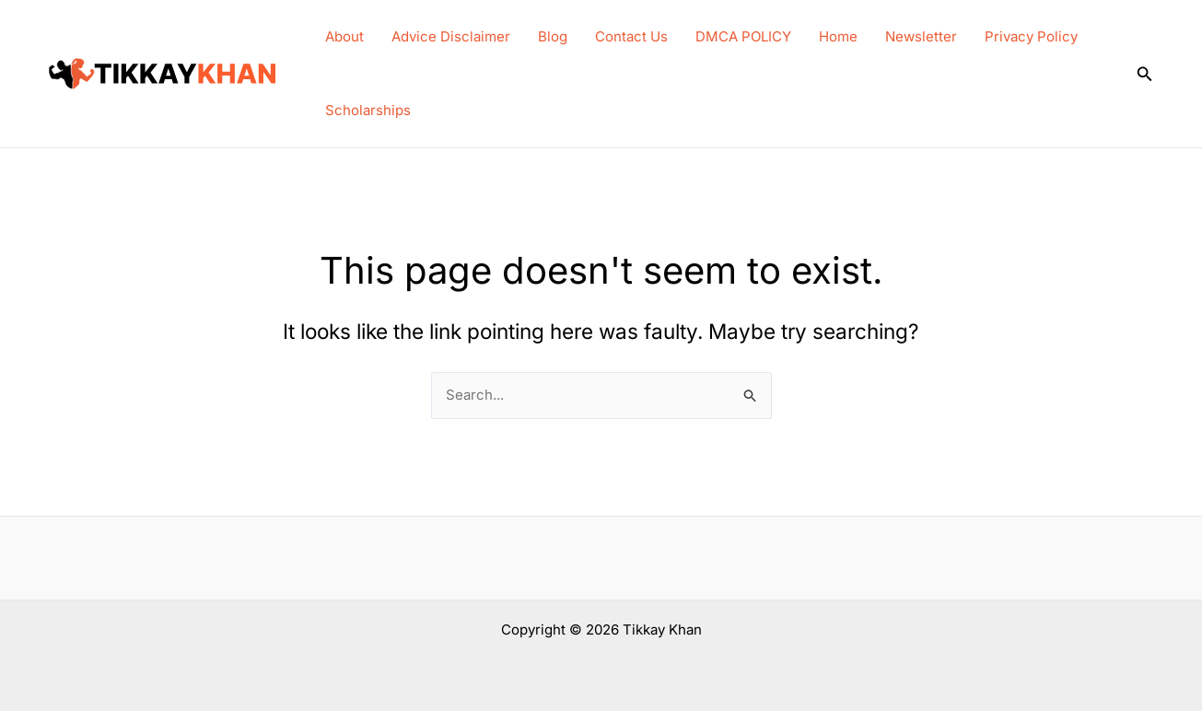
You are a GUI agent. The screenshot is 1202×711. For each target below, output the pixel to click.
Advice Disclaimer (450, 36)
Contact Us (631, 36)
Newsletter (921, 36)
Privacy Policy (1031, 36)
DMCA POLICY (743, 36)
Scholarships (368, 110)
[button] (1145, 74)
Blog (552, 36)
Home (838, 36)
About (344, 36)
